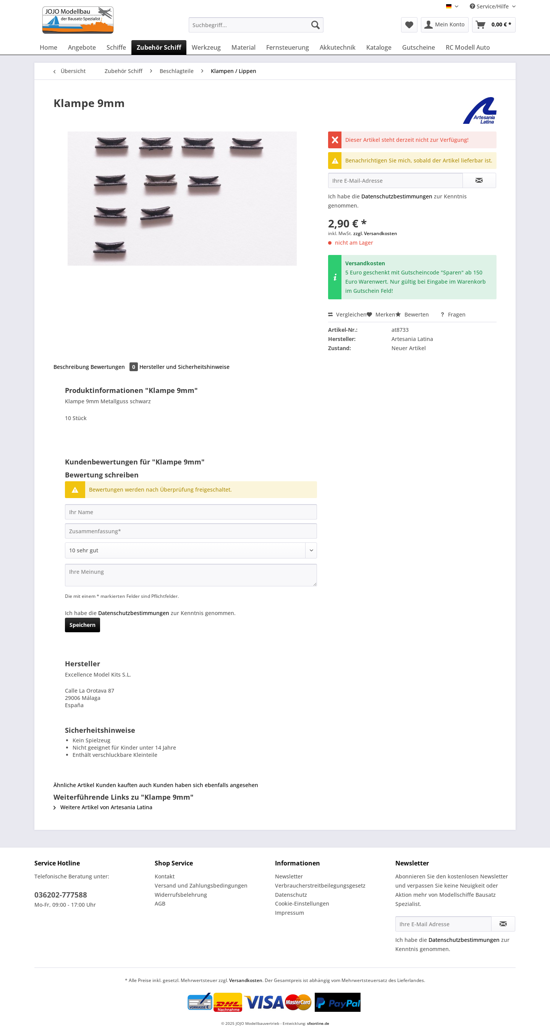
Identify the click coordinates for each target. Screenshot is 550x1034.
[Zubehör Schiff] (158, 47)
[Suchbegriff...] (256, 24)
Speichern (82, 624)
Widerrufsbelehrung (181, 894)
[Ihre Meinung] (191, 575)
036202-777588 (60, 895)
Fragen (453, 314)
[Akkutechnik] (337, 47)
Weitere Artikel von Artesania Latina (102, 807)
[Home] (48, 47)
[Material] (243, 47)
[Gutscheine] (418, 47)
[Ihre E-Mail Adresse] (443, 924)
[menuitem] (256, 28)
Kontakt (165, 876)
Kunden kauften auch (124, 785)
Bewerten (412, 314)
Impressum (289, 912)
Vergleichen (347, 314)
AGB (160, 903)
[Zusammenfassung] (191, 531)
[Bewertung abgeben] (191, 550)
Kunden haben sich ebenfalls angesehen (205, 785)
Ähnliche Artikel (73, 785)
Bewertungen (115, 366)
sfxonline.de (318, 1023)
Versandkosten (245, 980)
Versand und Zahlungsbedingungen (201, 885)
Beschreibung (71, 366)
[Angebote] (82, 47)
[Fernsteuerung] (287, 47)
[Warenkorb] (494, 24)
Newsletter (289, 876)
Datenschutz (291, 894)
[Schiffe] (116, 47)
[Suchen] (315, 24)
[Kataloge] (379, 47)
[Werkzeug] (206, 47)
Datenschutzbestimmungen (396, 196)
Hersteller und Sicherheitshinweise (184, 366)
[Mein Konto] (445, 24)
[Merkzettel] (409, 24)
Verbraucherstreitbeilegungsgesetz (320, 885)
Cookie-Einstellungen (302, 903)
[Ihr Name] (191, 511)
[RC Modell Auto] (467, 47)
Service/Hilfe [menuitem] (490, 6)
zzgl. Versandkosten (375, 233)
